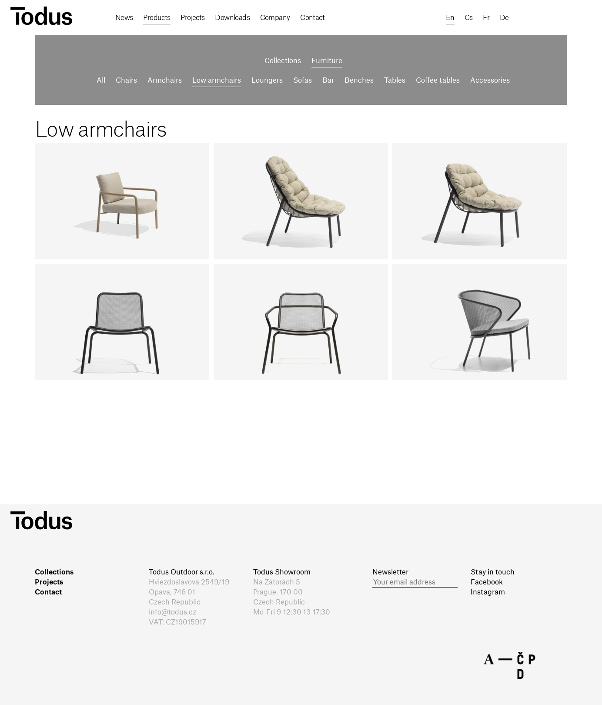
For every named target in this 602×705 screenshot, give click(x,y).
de (504, 17)
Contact (312, 17)
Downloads (232, 17)
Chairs (126, 80)
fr (486, 17)
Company (275, 17)
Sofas (302, 80)
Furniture (326, 60)
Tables (394, 80)
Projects (193, 17)
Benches (359, 80)
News (124, 17)
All (101, 80)
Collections (282, 60)
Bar (328, 80)
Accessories (490, 80)
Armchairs (164, 80)
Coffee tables (438, 80)
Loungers (267, 80)
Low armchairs (216, 80)
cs (469, 17)
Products (157, 17)
